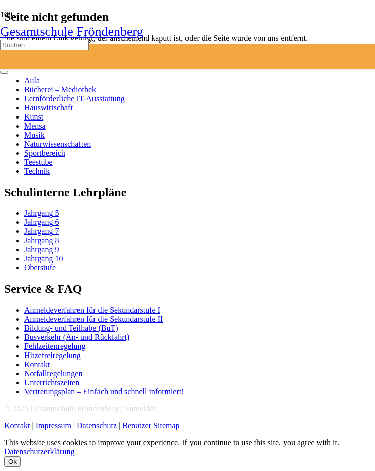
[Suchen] (44, 45)
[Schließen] (4, 72)
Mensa (35, 126)
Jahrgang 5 (41, 213)
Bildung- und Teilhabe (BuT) (71, 328)
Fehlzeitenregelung (55, 346)
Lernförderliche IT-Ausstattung (74, 98)
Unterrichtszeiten (51, 382)
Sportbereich (44, 153)
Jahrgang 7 (41, 231)
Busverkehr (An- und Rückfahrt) (76, 337)
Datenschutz (97, 425)
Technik (37, 171)
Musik (34, 135)
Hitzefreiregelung (52, 355)
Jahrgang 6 (41, 222)
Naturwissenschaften (57, 144)
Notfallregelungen (53, 373)
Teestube (38, 162)
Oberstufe (40, 267)
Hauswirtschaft (48, 107)
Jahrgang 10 (43, 258)
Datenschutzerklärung (39, 451)
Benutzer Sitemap (150, 425)
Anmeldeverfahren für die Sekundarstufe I (92, 310)
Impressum (53, 425)
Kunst (33, 116)
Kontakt (37, 364)
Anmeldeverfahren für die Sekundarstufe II (93, 319)
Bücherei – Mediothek (60, 89)
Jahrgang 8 (41, 240)
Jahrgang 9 (41, 249)
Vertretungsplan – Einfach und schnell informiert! (104, 391)
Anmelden (140, 408)
